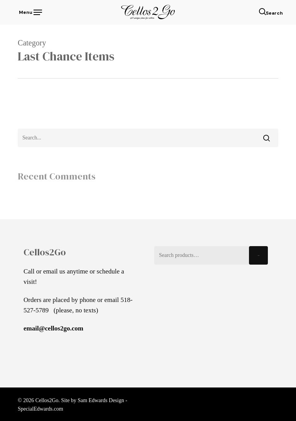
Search (258, 255)
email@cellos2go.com (53, 328)
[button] (30, 11)
